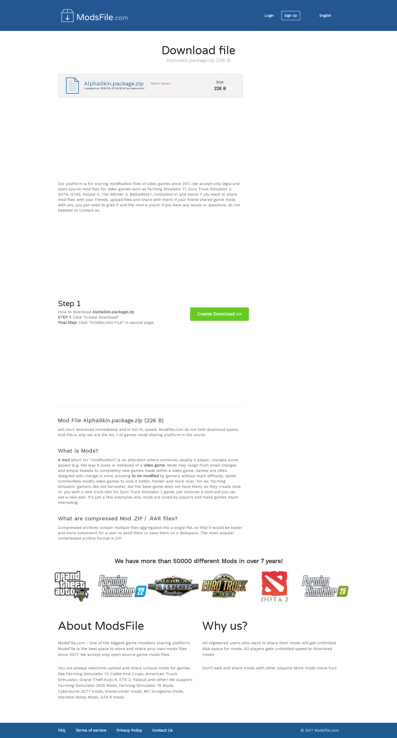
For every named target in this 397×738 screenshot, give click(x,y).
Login (269, 15)
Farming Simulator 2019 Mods (87, 685)
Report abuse (160, 83)
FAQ (61, 730)
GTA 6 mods (112, 697)
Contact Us (162, 730)
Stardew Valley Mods (78, 697)
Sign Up (290, 15)
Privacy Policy (129, 730)
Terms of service (90, 730)
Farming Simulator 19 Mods (146, 685)
